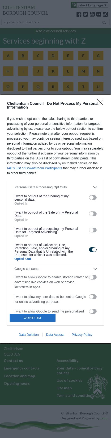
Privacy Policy (82, 335)
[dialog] (55, 219)
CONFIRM (33, 317)
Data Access (55, 335)
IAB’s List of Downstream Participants (34, 168)
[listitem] (55, 187)
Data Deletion (29, 335)
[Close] (101, 103)
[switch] (93, 197)
